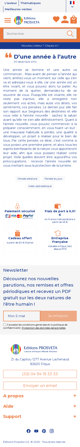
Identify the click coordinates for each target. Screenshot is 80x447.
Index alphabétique (40, 186)
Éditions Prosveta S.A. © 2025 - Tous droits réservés (34, 441)
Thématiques (30, 3)
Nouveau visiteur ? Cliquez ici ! (40, 45)
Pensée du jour (54, 178)
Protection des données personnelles (43, 327)
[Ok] (71, 34)
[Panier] (73, 20)
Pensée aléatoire (27, 178)
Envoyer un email (40, 385)
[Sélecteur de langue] (72, 5)
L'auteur (11, 3)
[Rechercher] (40, 33)
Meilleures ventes (18, 9)
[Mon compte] (65, 20)
